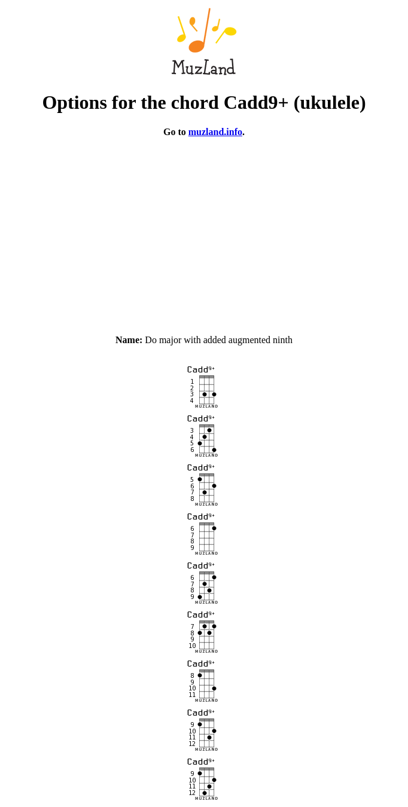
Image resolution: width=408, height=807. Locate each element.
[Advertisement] (204, 230)
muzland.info (215, 132)
